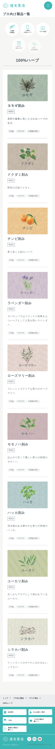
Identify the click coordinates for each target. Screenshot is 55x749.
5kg (12, 131)
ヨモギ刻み (16, 106)
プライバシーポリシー (11, 745)
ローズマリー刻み (21, 377)
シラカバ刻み (17, 650)
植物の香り (34, 131)
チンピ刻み (16, 240)
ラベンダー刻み (19, 304)
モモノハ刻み (17, 445)
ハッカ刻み (16, 514)
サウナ (21, 131)
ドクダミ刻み (17, 176)
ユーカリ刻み (17, 582)
